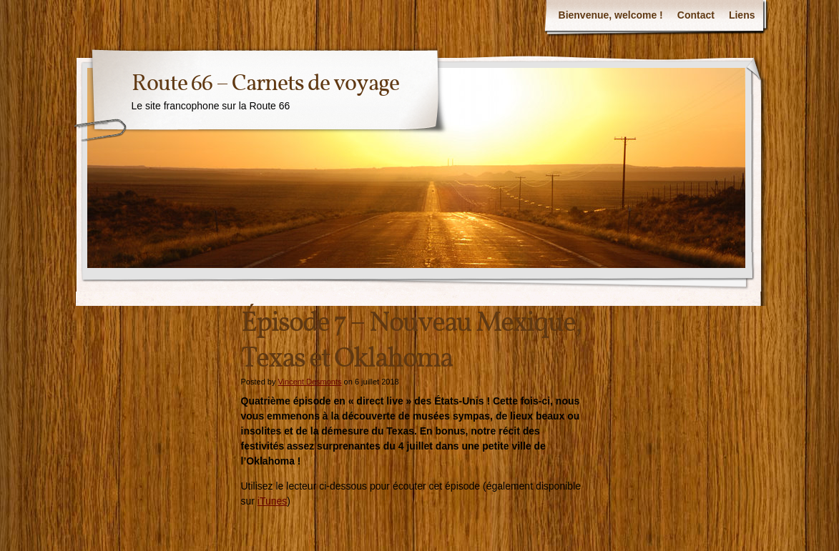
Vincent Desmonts (309, 381)
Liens (742, 15)
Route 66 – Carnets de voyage (265, 84)
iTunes (272, 501)
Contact (696, 15)
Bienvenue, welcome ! (611, 15)
